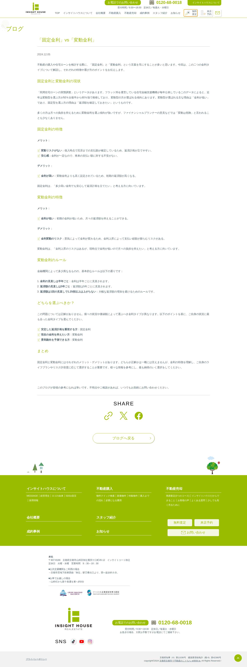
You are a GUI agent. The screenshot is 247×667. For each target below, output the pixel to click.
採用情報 (33, 500)
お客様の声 (183, 500)
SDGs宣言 (71, 495)
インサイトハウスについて (77, 13)
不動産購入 (115, 13)
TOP (57, 13)
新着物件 (121, 495)
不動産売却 (130, 13)
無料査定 (194, 12)
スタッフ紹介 (160, 13)
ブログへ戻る (123, 438)
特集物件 (133, 495)
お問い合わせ (193, 532)
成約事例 (144, 13)
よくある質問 (198, 500)
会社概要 (101, 13)
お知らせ (175, 13)
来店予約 (209, 12)
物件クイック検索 (105, 495)
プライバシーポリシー (36, 659)
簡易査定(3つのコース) (177, 495)
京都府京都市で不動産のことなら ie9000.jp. (180, 661)
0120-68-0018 (171, 623)
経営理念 (44, 495)
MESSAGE (32, 495)
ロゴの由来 (57, 495)
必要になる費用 (114, 500)
